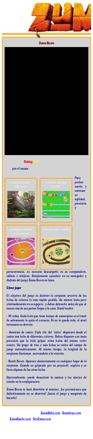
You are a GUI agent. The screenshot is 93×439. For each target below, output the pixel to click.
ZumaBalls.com (50, 413)
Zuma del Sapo (56, 229)
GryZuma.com (42, 419)
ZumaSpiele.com (20, 419)
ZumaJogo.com (71, 413)
